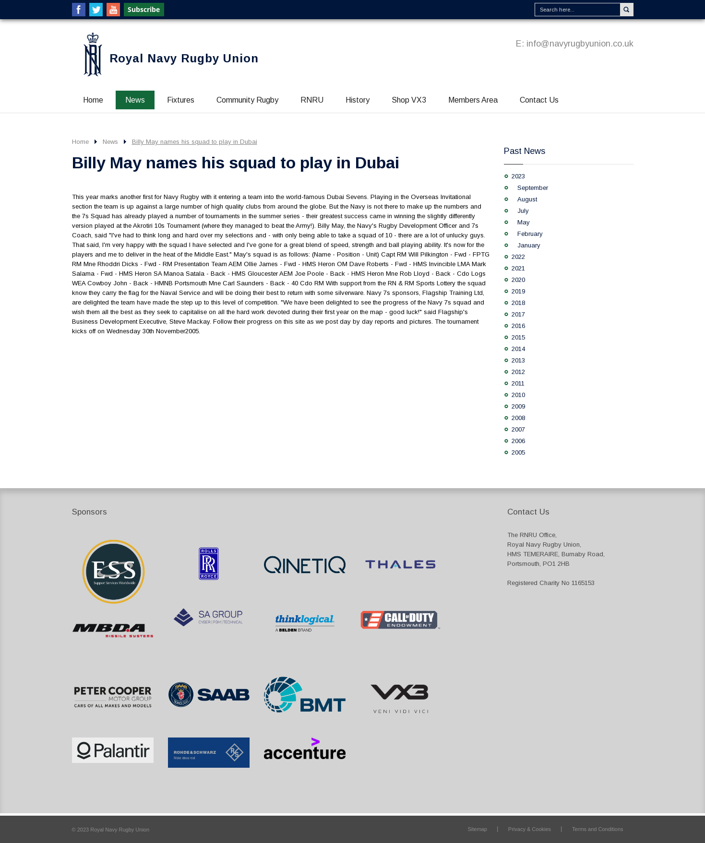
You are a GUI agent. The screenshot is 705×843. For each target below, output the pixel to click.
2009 (518, 406)
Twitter (96, 9)
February (530, 233)
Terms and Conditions (597, 829)
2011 (518, 383)
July (523, 210)
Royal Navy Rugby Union (184, 58)
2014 (518, 348)
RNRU (311, 100)
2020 (518, 279)
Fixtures (180, 100)
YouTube (113, 9)
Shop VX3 (409, 100)
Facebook (78, 9)
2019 (518, 291)
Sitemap (477, 829)
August (527, 199)
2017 (518, 314)
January (528, 245)
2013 (518, 360)
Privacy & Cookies (529, 829)
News (135, 100)
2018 (518, 302)
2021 (518, 268)
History (358, 100)
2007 (518, 429)
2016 (518, 325)
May (523, 222)
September (532, 187)
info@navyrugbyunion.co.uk (579, 43)
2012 (518, 371)
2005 (518, 452)
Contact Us (539, 100)
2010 (518, 394)
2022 (518, 256)
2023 (518, 176)
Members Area (473, 100)
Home (93, 100)
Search (626, 9)
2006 (518, 441)
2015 (518, 337)
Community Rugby (247, 100)
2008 (518, 418)
